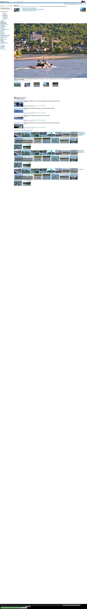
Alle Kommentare (24, 97)
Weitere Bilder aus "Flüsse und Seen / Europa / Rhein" (23, 130)
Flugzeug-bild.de (5, 16)
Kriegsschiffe (2, 28)
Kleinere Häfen (2, 33)
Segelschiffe (2, 21)
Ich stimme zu (24, 607)
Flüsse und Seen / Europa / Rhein (29, 8)
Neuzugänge (2, 45)
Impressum (21, 1)
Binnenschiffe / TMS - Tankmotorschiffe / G (40, 127)
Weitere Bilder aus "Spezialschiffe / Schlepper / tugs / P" (81, 151)
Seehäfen (2, 34)
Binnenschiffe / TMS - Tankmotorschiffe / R (40, 105)
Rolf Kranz (16, 80)
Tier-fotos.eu (4, 19)
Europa (36, 6)
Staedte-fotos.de (5, 17)
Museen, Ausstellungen (4, 42)
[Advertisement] (18, 17)
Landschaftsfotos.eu (6, 18)
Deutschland (80, 169)
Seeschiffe (2, 27)
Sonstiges (2, 41)
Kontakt (18, 1)
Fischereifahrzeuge (3, 26)
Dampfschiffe (2, 25)
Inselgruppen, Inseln (3, 37)
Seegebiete (2, 20)
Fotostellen (2, 47)
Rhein (39, 6)
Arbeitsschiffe (2, 30)
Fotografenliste (2, 46)
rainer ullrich (26, 101)
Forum (15, 1)
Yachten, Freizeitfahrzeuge (4, 29)
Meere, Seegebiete (3, 39)
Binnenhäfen (2, 32)
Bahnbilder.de (5, 13)
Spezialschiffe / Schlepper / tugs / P (29, 10)
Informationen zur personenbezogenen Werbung (71, 605)
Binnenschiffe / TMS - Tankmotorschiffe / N (40, 112)
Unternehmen (2, 43)
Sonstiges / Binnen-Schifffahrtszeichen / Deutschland (33, 9)
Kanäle (1, 38)
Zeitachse (2, 48)
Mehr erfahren (27, 606)
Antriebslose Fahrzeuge (4, 24)
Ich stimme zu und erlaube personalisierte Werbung (10, 607)
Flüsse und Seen (31, 6)
